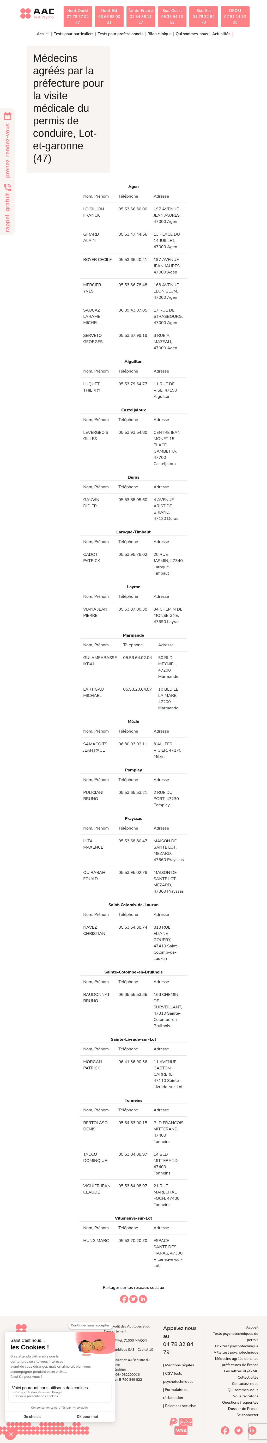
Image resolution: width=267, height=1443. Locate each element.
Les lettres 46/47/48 (241, 1371)
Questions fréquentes (240, 1402)
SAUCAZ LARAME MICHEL (91, 316)
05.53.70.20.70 (132, 1241)
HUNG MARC (96, 1241)
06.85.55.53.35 (132, 994)
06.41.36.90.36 (132, 1062)
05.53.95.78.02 (132, 554)
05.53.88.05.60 (132, 500)
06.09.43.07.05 (132, 310)
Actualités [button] (221, 33)
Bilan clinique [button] (160, 33)
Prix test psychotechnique (236, 1346)
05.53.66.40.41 (132, 260)
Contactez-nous (245, 1383)
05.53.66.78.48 (132, 285)
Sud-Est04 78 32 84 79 (204, 16)
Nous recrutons (245, 1396)
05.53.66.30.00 (132, 209)
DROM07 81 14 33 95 (235, 16)
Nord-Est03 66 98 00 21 (109, 16)
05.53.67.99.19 (132, 335)
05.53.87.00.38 (132, 609)
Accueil (43, 33)
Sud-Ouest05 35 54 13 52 (172, 16)
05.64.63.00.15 (132, 1123)
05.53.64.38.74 (132, 927)
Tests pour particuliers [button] (74, 33)
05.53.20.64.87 (137, 689)
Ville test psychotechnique (236, 1352)
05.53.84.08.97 (132, 1154)
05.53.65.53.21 (132, 792)
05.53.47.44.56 (132, 234)
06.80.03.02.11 (132, 744)
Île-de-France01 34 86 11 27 (141, 16)
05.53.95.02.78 (132, 872)
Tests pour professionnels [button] (120, 33)
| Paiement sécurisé (179, 1405)
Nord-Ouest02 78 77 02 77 (78, 16)
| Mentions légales (178, 1365)
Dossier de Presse (243, 1408)
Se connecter (247, 1414)
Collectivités (248, 1377)
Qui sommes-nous (243, 1389)
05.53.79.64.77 (132, 384)
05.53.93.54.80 (132, 432)
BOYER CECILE (97, 260)
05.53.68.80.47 (132, 841)
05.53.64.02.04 (137, 658)
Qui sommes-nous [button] (192, 33)
